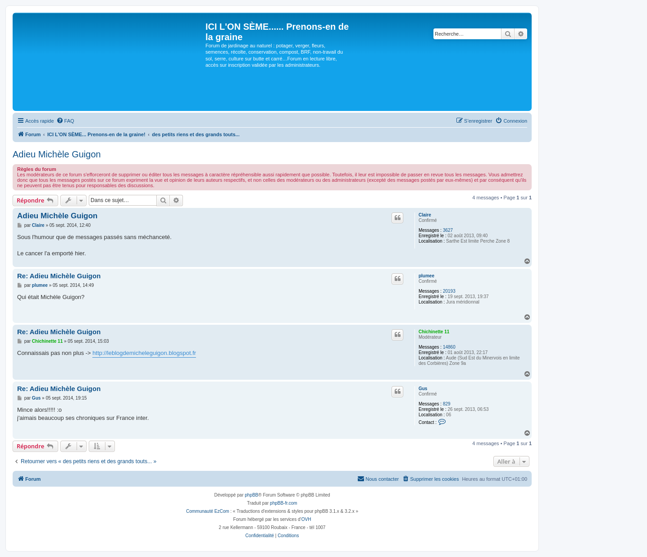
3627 (448, 230)
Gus (423, 388)
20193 (449, 291)
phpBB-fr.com (283, 503)
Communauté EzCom (207, 511)
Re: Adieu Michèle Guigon (58, 276)
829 (447, 403)
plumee (426, 275)
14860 (449, 347)
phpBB (251, 495)
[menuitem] (65, 120)
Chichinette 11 (434, 331)
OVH (306, 519)
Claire (425, 214)
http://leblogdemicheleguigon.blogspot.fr (144, 353)
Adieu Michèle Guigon (57, 154)
